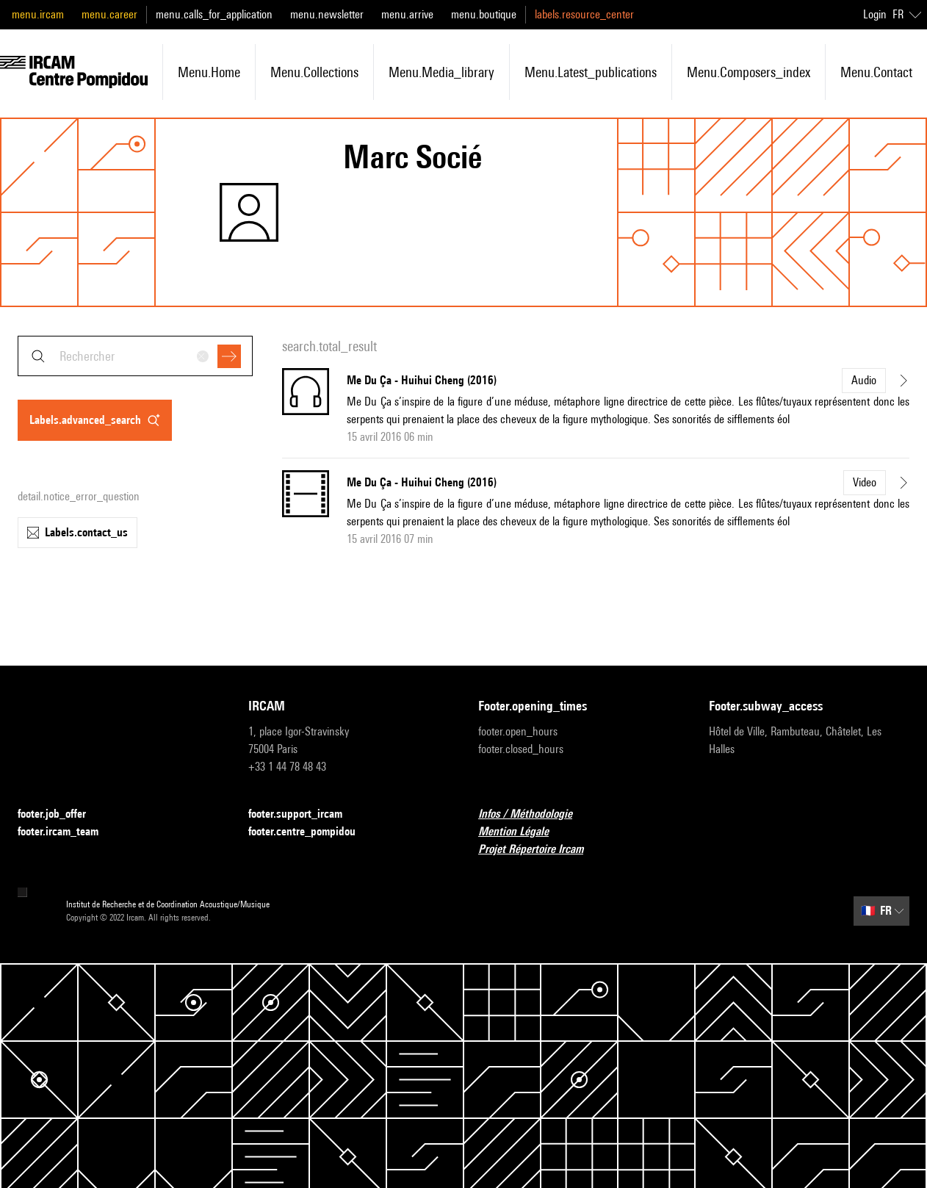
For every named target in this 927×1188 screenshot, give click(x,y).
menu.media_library (441, 72)
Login (875, 14)
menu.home (209, 72)
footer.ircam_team (67, 832)
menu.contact (876, 72)
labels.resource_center (584, 14)
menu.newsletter (327, 14)
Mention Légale (522, 832)
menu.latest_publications (590, 72)
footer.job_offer (61, 814)
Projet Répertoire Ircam (539, 849)
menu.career (109, 14)
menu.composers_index (748, 72)
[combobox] (135, 356)
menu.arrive (407, 14)
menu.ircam (38, 14)
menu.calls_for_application (214, 14)
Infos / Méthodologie (534, 814)
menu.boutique (483, 14)
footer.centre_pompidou (310, 832)
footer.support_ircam (304, 814)
